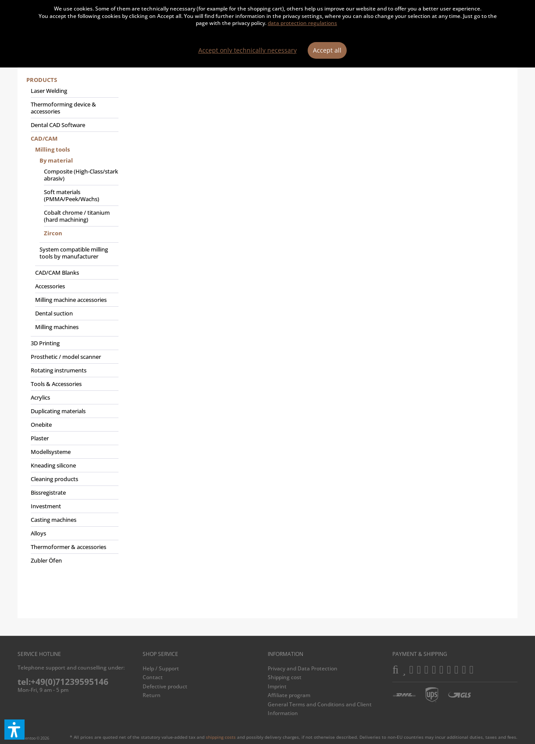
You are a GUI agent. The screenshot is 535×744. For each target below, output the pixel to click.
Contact (153, 677)
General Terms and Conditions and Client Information (320, 709)
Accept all (327, 50)
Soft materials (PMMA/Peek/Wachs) (71, 195)
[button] (14, 729)
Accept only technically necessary (247, 50)
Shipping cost (285, 677)
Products (41, 80)
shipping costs (221, 737)
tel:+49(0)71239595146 (63, 681)
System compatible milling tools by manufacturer (73, 252)
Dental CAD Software (58, 125)
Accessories (50, 286)
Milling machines (57, 327)
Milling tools (52, 149)
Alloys (38, 533)
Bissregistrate (48, 492)
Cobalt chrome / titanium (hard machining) (77, 216)
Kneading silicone (53, 465)
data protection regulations (302, 23)
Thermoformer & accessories (68, 547)
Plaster (40, 438)
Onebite (41, 425)
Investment (46, 506)
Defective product (165, 686)
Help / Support (161, 668)
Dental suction (54, 313)
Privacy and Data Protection (303, 668)
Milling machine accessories (71, 300)
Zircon (53, 233)
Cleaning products (54, 479)
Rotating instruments (58, 370)
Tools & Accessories (56, 384)
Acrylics (40, 397)
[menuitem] (72, 323)
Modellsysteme (51, 452)
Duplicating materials (58, 411)
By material (56, 160)
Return (152, 695)
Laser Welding (49, 91)
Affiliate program (289, 695)
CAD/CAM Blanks (57, 272)
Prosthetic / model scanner (66, 357)
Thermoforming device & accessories (63, 107)
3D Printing (45, 343)
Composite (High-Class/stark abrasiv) (81, 174)
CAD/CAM (44, 138)
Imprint (277, 686)
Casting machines (53, 520)
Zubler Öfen (46, 560)
